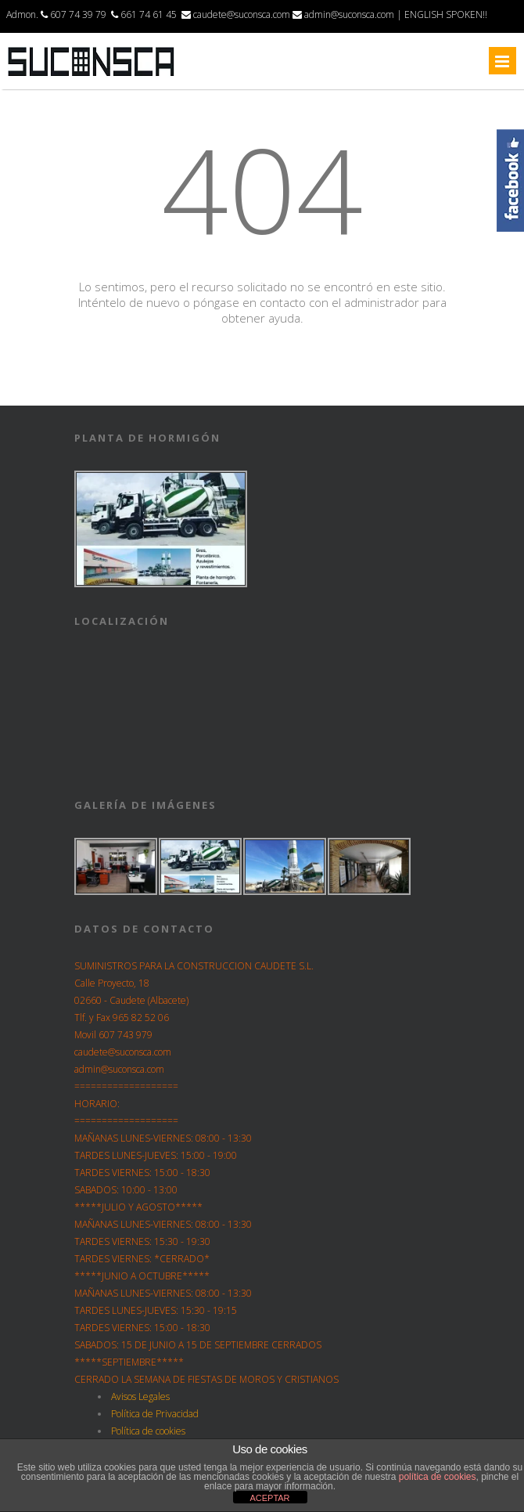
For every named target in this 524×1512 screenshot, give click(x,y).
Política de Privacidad (155, 1413)
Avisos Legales (140, 1396)
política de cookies (437, 1476)
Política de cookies (148, 1431)
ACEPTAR (269, 1498)
